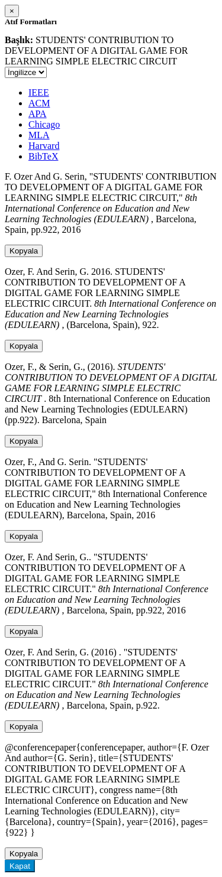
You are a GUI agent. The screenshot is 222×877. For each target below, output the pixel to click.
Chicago (44, 124)
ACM (39, 103)
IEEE (38, 92)
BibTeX (43, 156)
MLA (39, 135)
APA (37, 114)
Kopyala (23, 250)
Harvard (43, 146)
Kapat (19, 866)
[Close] (12, 11)
